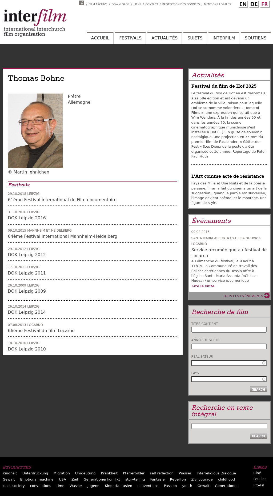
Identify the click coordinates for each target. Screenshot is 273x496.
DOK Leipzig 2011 (27, 273)
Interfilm (223, 38)
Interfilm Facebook (82, 3)
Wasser (185, 473)
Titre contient (204, 324)
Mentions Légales (217, 4)
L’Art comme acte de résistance (227, 176)
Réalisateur (202, 356)
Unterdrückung (35, 473)
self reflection (161, 473)
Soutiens (255, 38)
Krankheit (109, 473)
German (253, 3)
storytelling (135, 479)
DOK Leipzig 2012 (27, 254)
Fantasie (157, 479)
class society (14, 486)
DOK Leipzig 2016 (27, 217)
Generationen (227, 486)
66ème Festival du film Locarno (41, 330)
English (242, 3)
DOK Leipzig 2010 (27, 349)
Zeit (74, 479)
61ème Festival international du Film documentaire (62, 199)
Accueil (100, 38)
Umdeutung (85, 473)
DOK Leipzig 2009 (27, 291)
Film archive (98, 4)
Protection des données (181, 4)
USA (62, 479)
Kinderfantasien (118, 486)
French (264, 3)
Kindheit (10, 473)
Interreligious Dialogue (216, 473)
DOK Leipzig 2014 (27, 312)
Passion (170, 486)
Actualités (164, 38)
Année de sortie (205, 340)
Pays (195, 373)
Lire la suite (202, 286)
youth (187, 486)
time (60, 486)
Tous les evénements (243, 296)
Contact (152, 4)
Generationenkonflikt (102, 479)
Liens (137, 4)
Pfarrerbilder (133, 473)
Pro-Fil (258, 485)
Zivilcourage (201, 479)
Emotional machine (36, 479)
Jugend (93, 486)
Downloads (121, 4)
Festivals (130, 38)
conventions (40, 486)
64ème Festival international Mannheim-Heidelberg (63, 236)
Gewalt (9, 479)
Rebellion (178, 479)
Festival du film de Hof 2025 (223, 86)
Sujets (195, 38)
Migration (62, 473)
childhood (226, 479)
